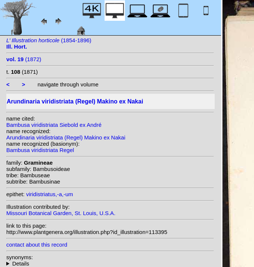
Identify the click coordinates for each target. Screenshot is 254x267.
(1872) (23, 59)
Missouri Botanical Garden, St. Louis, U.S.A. (60, 213)
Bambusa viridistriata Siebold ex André (54, 125)
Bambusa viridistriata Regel (40, 150)
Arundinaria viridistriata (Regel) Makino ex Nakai (65, 137)
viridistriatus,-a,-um (49, 194)
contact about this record (36, 244)
